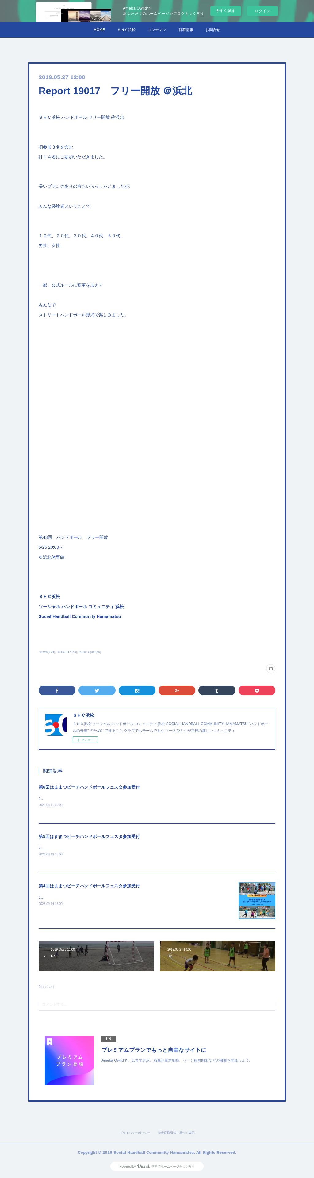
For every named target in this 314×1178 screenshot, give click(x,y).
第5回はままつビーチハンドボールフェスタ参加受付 (89, 836)
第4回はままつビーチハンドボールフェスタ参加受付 (89, 886)
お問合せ (212, 30)
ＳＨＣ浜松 (126, 30)
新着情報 (185, 30)
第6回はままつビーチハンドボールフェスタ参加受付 (89, 787)
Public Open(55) (90, 652)
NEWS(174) (47, 652)
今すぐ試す (226, 10)
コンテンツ (157, 30)
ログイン (262, 11)
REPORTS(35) (67, 652)
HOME (99, 30)
